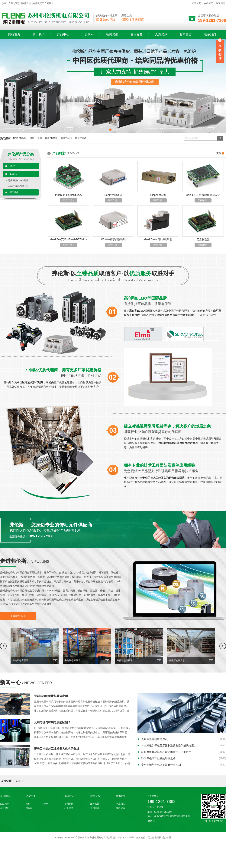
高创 (12, 165)
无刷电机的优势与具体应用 (51, 696)
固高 (32, 138)
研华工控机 (80, 138)
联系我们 (220, 3)
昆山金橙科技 (154, 837)
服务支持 (95, 796)
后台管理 (166, 837)
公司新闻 (68, 803)
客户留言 (185, 34)
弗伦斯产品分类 (21, 154)
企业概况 (5, 796)
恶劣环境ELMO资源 (18, 180)
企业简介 (4, 803)
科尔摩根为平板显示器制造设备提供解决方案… (169, 745)
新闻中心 (10, 682)
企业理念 (4, 808)
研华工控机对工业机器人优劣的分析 (56, 748)
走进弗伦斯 (13, 561)
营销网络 (94, 808)
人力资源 (161, 34)
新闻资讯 (112, 34)
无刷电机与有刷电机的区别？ (52, 722)
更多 (218, 153)
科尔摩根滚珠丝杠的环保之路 (158, 758)
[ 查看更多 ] (18, 615)
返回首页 (196, 3)
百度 (18, 781)
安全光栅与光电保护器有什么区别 (161, 764)
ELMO (14, 173)
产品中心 (63, 34)
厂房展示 (88, 34)
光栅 (39, 138)
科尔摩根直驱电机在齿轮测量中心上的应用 (166, 751)
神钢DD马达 (51, 138)
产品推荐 (59, 153)
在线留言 (208, 3)
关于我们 (39, 34)
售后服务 (137, 34)
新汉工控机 (66, 138)
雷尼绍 (14, 192)
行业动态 (68, 808)
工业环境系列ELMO (18, 185)
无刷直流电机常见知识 (154, 739)
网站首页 (14, 34)
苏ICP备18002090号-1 (124, 837)
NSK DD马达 (19, 138)
